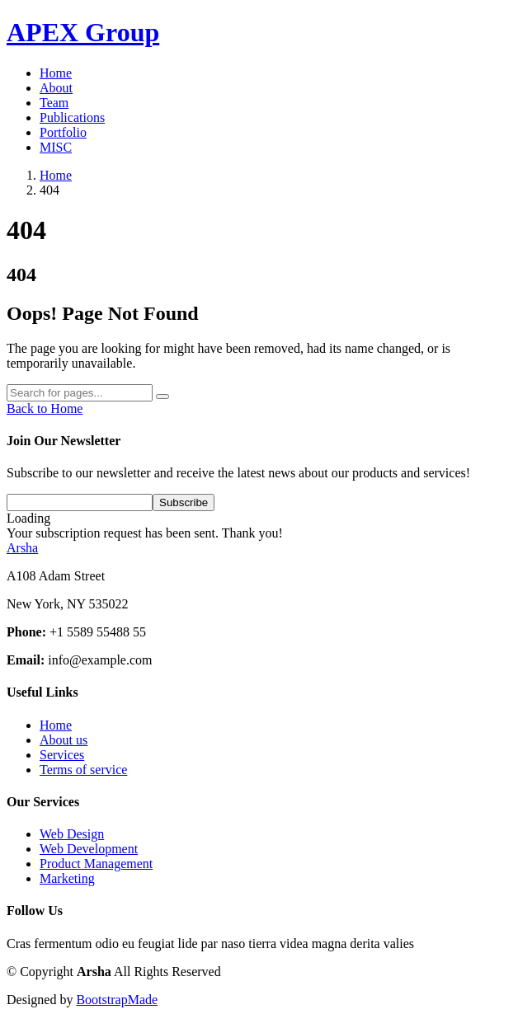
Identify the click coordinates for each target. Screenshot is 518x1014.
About (56, 88)
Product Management (96, 864)
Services (62, 755)
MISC (56, 147)
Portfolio (63, 132)
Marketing (67, 878)
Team (54, 103)
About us (63, 740)
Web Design (72, 834)
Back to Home (44, 408)
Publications (72, 117)
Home (56, 73)
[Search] (80, 392)
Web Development (89, 849)
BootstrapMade (117, 1000)
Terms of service (83, 770)
